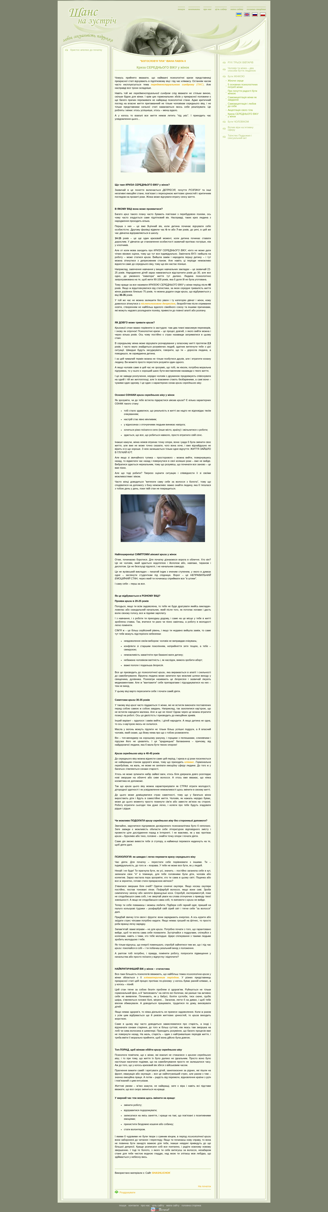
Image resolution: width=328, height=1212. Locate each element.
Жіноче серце (236, 80)
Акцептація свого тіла (240, 110)
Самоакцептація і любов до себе (242, 104)
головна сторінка (256, 9)
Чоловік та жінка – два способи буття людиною (242, 69)
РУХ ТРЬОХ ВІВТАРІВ (240, 62)
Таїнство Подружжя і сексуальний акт (240, 136)
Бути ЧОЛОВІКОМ (238, 121)
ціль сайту (221, 9)
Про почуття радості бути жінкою (242, 92)
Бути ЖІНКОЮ (236, 76)
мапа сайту (236, 9)
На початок (204, 1186)
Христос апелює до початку (86, 50)
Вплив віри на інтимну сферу (240, 128)
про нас (207, 9)
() (177, 84)
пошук (181, 9)
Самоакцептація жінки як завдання (242, 98)
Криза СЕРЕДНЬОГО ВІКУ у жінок (243, 115)
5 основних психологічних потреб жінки (243, 85)
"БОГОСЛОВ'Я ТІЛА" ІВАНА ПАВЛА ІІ (163, 61)
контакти (194, 9)
